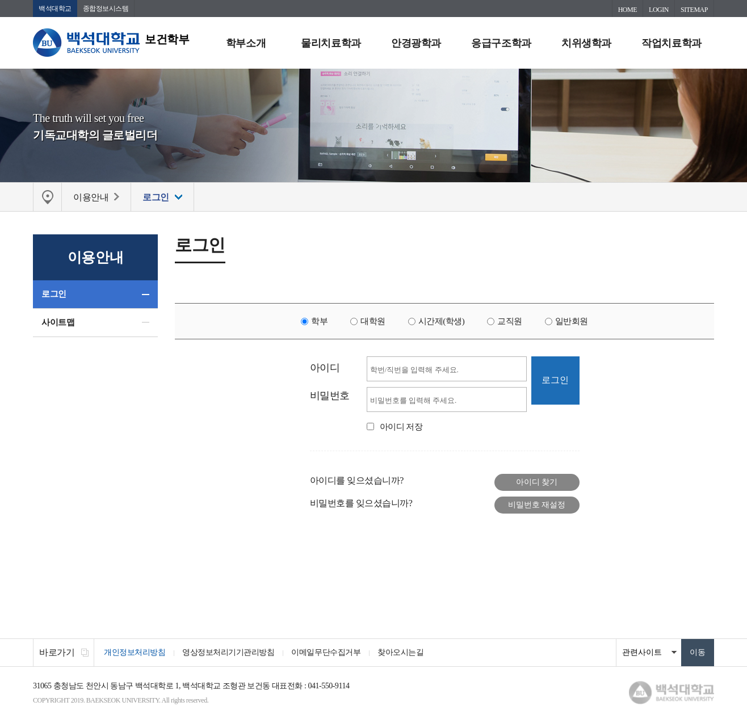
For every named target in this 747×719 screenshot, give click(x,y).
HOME (627, 10)
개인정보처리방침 (134, 652)
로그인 (53, 293)
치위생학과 (586, 43)
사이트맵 (57, 322)
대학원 (372, 321)
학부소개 (246, 43)
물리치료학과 (330, 43)
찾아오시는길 (400, 652)
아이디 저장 (401, 426)
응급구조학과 (501, 43)
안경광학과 (416, 43)
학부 (319, 321)
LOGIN (659, 10)
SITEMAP (694, 10)
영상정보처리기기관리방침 (228, 652)
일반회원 (571, 321)
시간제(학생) (441, 321)
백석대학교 (55, 8)
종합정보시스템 (106, 8)
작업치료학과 (671, 43)
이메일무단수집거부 (325, 652)
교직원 (509, 321)
